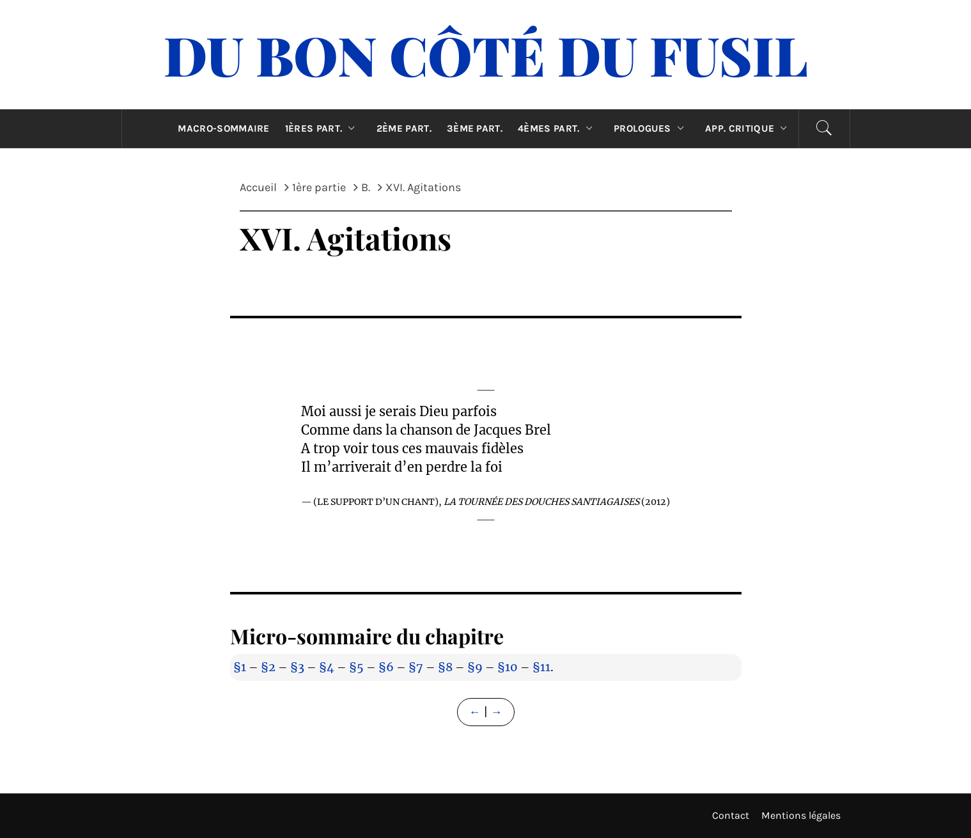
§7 (415, 667)
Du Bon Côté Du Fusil (486, 54)
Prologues (652, 128)
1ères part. (323, 128)
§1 (239, 667)
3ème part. (474, 128)
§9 (475, 667)
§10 (507, 667)
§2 (268, 667)
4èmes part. (558, 128)
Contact (730, 815)
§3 (297, 667)
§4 (326, 667)
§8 (445, 667)
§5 (356, 667)
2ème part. (404, 128)
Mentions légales (801, 815)
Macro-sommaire (223, 128)
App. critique (749, 128)
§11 (541, 667)
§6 (386, 667)
